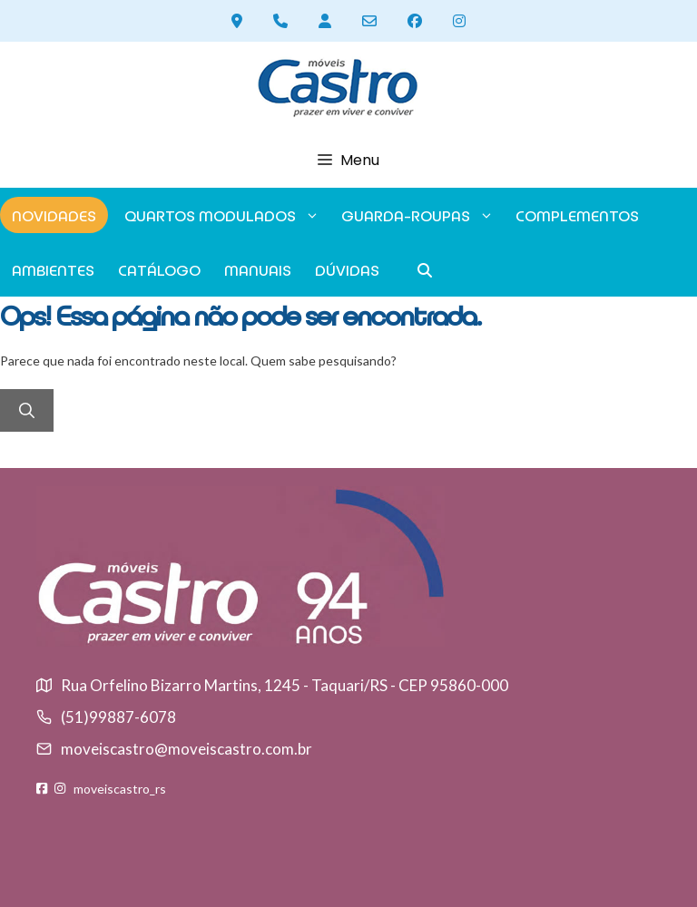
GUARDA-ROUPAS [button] (418, 215)
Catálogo (159, 269)
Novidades (54, 215)
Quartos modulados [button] (222, 215)
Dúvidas (347, 269)
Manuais (257, 269)
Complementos (577, 215)
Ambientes (53, 269)
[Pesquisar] (27, 411)
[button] (423, 269)
